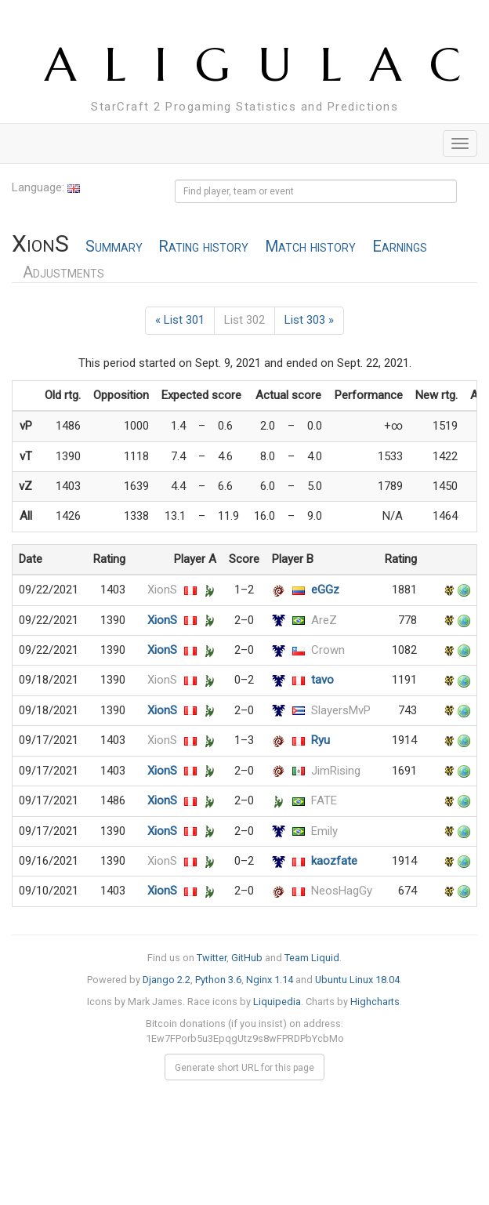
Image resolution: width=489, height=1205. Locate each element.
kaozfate (334, 861)
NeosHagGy (341, 891)
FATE (324, 800)
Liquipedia (277, 1001)
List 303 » (309, 320)
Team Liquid (311, 958)
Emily (324, 831)
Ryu (320, 740)
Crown (328, 650)
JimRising (335, 771)
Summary (114, 247)
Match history (310, 247)
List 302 (244, 320)
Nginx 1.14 (269, 979)
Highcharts (375, 1001)
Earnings (399, 247)
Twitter (211, 958)
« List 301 (180, 320)
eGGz (325, 590)
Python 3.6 (218, 979)
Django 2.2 (166, 979)
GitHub (247, 958)
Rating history (203, 247)
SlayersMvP (341, 710)
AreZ (324, 620)
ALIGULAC (267, 64)
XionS (162, 590)
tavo (322, 680)
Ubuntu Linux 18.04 (357, 979)
